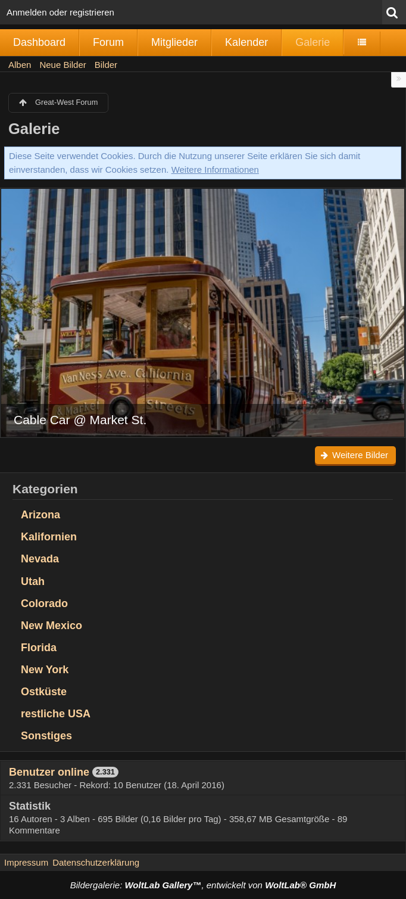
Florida (39, 648)
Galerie (312, 42)
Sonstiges (46, 736)
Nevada (40, 559)
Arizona (40, 515)
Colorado (44, 603)
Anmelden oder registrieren (60, 12)
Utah (33, 581)
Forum (108, 42)
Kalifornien (49, 537)
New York (44, 670)
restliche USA (55, 714)
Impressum (26, 862)
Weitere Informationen (215, 169)
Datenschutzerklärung (95, 862)
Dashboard (39, 42)
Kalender (246, 42)
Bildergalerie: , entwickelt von (203, 885)
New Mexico (51, 626)
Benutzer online (49, 772)
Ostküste (44, 692)
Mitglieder (174, 42)
